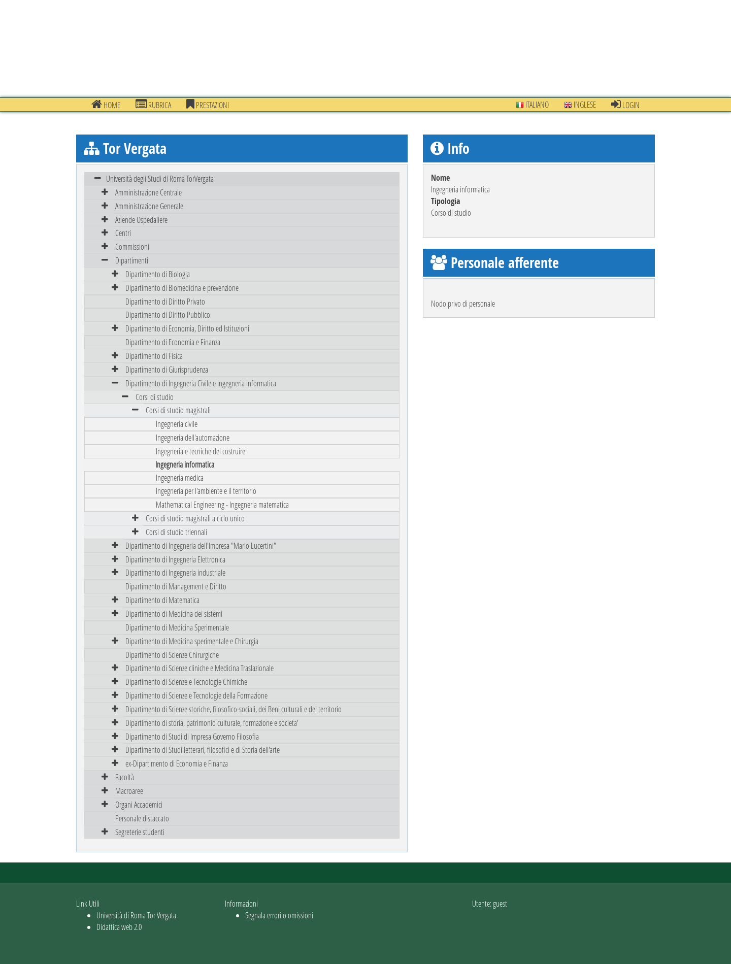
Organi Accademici (138, 804)
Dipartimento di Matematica (162, 599)
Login (625, 104)
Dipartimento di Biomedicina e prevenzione (182, 287)
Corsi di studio (155, 396)
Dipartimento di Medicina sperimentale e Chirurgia (191, 641)
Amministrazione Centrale (148, 192)
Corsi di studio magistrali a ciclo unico (195, 518)
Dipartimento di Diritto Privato (165, 301)
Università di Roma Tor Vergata (136, 915)
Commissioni (132, 246)
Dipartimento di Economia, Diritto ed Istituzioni (187, 328)
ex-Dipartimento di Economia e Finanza (176, 763)
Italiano (532, 104)
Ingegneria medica (180, 477)
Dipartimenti (131, 260)
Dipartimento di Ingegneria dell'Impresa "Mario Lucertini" (200, 545)
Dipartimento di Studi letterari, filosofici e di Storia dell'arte (202, 749)
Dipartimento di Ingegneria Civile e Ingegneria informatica (200, 383)
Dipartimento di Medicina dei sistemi (173, 613)
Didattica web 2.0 (119, 926)
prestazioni (207, 104)
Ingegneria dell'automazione (192, 437)
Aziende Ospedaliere (141, 219)
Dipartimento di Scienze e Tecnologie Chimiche (186, 681)
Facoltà (124, 777)
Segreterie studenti (139, 831)
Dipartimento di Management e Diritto (175, 586)
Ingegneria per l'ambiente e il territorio (206, 490)
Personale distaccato (142, 818)
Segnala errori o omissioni (279, 915)
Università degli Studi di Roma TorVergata (160, 178)
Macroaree (129, 790)
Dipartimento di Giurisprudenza (166, 369)
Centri (123, 232)
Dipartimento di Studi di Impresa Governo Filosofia (192, 736)
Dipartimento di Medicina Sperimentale (177, 627)
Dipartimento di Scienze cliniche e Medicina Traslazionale (199, 667)
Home (105, 104)
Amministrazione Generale (149, 206)
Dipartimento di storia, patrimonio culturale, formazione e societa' (211, 722)
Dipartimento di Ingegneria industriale (175, 572)
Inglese (580, 104)
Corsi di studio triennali (176, 531)
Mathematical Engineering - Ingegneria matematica (222, 504)
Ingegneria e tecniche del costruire (200, 451)
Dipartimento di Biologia (157, 274)
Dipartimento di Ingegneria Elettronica (175, 559)
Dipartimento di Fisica (154, 355)
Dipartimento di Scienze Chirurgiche (172, 654)
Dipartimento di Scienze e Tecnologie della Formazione (196, 695)
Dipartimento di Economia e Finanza (172, 342)
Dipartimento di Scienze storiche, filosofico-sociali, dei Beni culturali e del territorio (233, 709)
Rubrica (153, 104)
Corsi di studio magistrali (178, 410)
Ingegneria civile (176, 423)
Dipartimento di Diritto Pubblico (167, 314)
